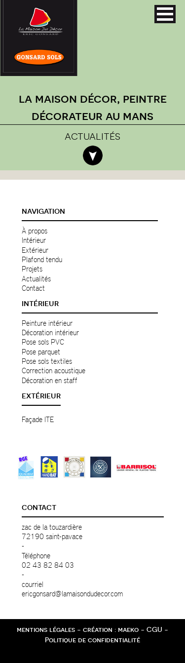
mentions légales (46, 629)
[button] (165, 14)
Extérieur (35, 250)
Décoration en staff (49, 380)
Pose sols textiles (47, 361)
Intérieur (34, 240)
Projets (32, 268)
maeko (128, 629)
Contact (33, 288)
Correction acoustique (53, 370)
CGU (154, 629)
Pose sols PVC (43, 342)
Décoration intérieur (50, 332)
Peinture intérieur (47, 323)
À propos (34, 230)
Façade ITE (38, 419)
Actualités (36, 278)
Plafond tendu (42, 259)
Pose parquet (41, 351)
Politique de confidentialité (92, 640)
